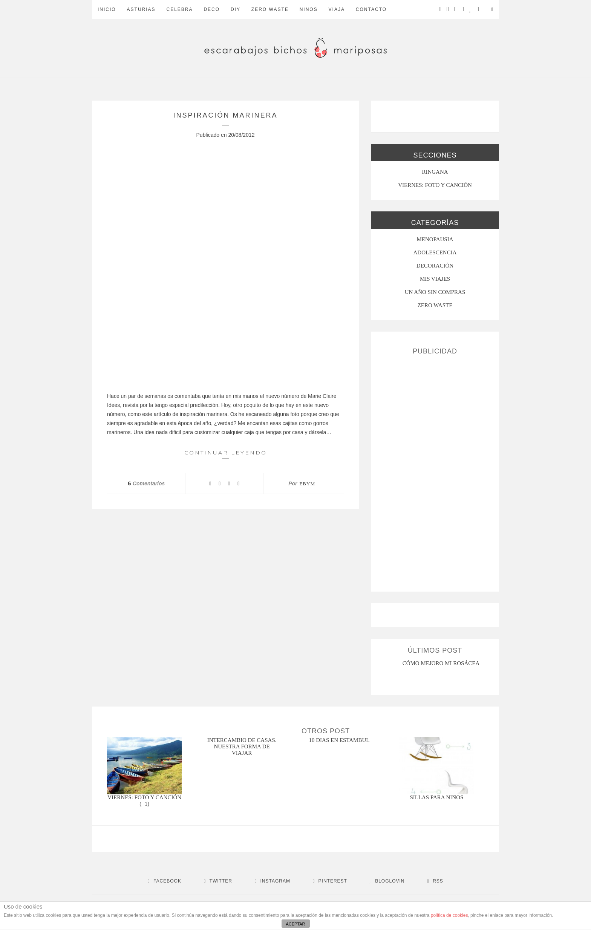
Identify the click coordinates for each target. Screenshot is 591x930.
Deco (212, 9)
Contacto (371, 9)
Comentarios (146, 483)
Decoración (434, 266)
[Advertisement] (435, 470)
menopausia (435, 239)
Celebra (179, 9)
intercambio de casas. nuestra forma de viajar (242, 746)
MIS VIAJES (435, 279)
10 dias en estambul (339, 740)
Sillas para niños (436, 797)
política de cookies (449, 915)
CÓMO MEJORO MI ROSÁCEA (441, 663)
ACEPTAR (295, 924)
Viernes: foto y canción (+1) (144, 800)
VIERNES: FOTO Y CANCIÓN (435, 185)
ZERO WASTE (270, 9)
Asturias (141, 9)
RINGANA (435, 172)
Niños (309, 9)
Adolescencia (435, 252)
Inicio (107, 9)
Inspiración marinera (225, 115)
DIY (235, 9)
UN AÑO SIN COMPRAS (435, 292)
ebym (307, 483)
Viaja (337, 9)
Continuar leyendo (225, 454)
